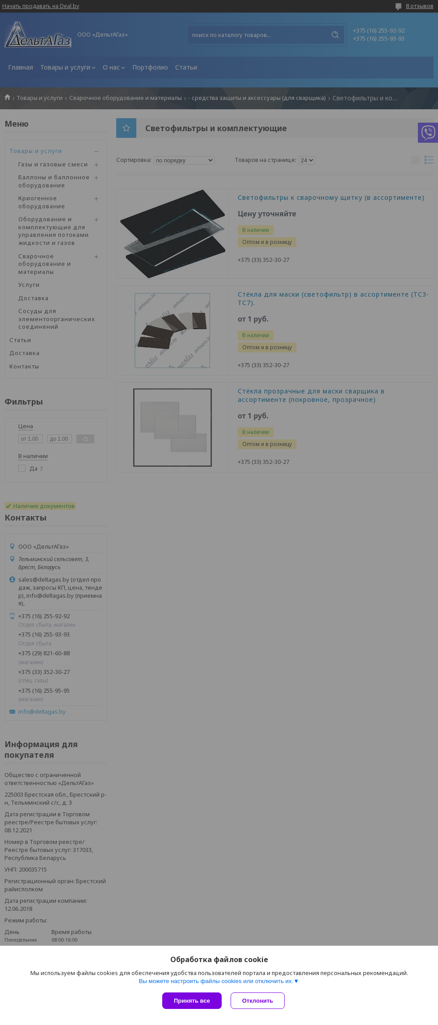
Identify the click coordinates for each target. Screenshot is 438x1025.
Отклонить (257, 1000)
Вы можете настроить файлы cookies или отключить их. (216, 981)
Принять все (192, 1000)
